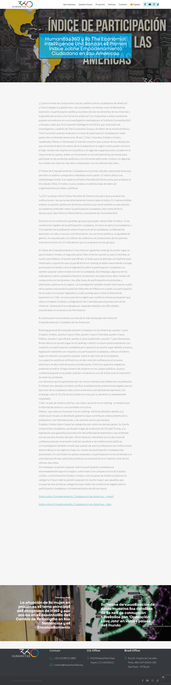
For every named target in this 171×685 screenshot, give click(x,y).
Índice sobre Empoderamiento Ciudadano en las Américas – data (75, 504)
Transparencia (92, 31)
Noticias (74, 31)
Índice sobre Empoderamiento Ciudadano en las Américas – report (76, 496)
